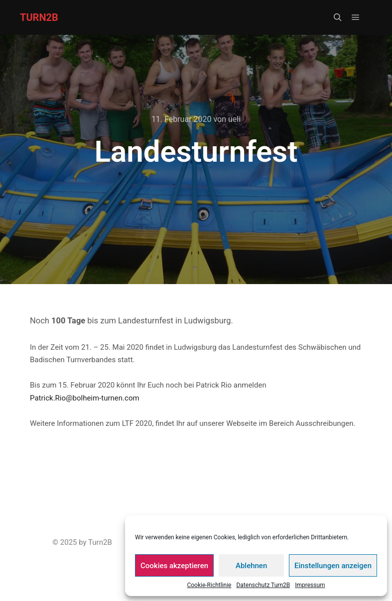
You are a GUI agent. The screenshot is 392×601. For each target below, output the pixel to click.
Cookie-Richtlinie (209, 585)
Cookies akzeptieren (174, 565)
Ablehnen (251, 565)
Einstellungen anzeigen (333, 565)
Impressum (310, 585)
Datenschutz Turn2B (263, 585)
